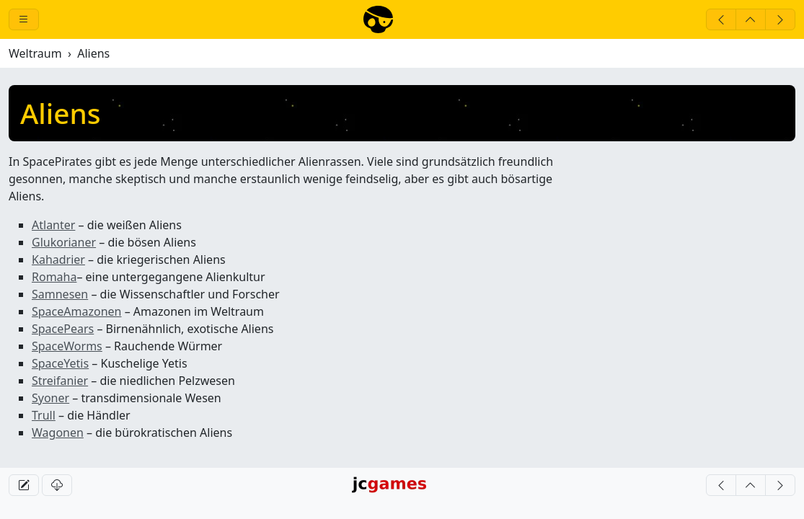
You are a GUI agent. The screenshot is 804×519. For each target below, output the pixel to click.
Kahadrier (58, 259)
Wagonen (58, 432)
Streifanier (60, 381)
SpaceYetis (60, 363)
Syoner (50, 398)
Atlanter (53, 225)
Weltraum (35, 53)
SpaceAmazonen (76, 311)
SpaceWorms (67, 346)
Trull (44, 415)
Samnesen (60, 294)
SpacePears (63, 329)
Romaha (54, 277)
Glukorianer (64, 242)
